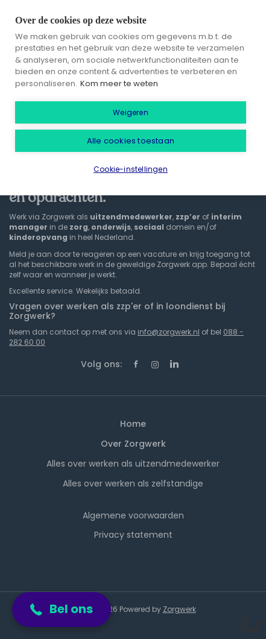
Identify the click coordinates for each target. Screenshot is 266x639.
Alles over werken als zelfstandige (133, 483)
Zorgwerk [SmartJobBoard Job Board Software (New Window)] (179, 609)
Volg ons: (101, 364)
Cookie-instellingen (130, 169)
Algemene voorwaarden (133, 515)
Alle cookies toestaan (130, 140)
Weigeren (130, 112)
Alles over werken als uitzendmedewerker (133, 464)
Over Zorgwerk (133, 444)
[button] (61, 609)
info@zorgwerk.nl (169, 332)
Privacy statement (133, 535)
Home (133, 424)
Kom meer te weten (119, 83)
